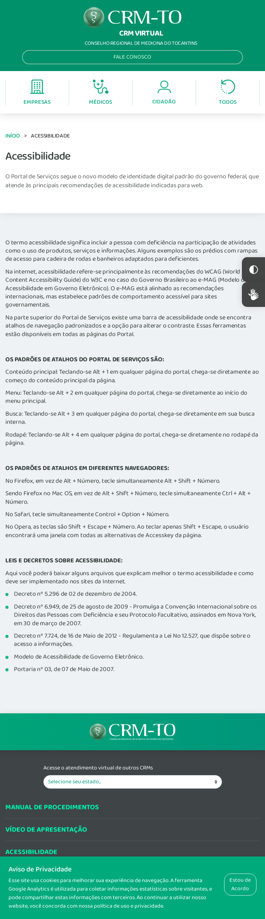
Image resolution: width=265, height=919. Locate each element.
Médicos (100, 93)
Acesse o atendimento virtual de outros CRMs (98, 768)
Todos (228, 93)
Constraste (253, 269)
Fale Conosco (132, 57)
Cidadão (164, 93)
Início (12, 135)
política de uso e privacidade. (129, 906)
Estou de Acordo (240, 884)
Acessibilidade (31, 852)
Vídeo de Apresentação (46, 829)
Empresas (37, 93)
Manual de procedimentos (52, 807)
